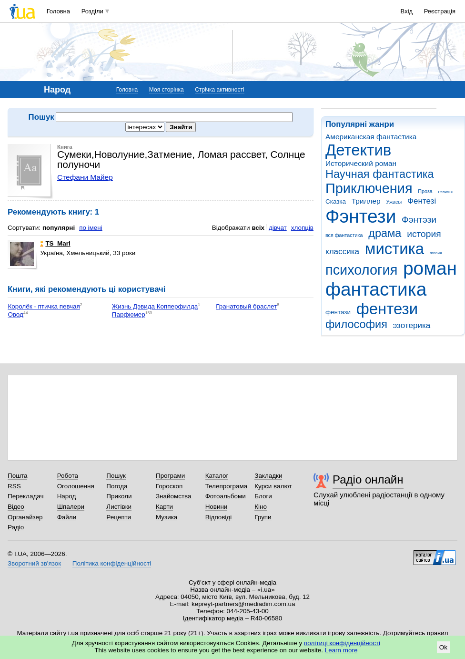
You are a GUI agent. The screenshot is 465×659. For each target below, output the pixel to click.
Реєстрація (439, 11)
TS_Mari (55, 243)
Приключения (369, 188)
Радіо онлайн (368, 479)
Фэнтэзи (419, 220)
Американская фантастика (370, 137)
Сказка (335, 201)
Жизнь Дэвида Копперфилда (155, 306)
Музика (166, 517)
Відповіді (218, 517)
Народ (66, 496)
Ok (443, 647)
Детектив (358, 150)
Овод (15, 315)
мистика (394, 248)
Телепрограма (226, 486)
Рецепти (118, 517)
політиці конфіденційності (342, 643)
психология (361, 270)
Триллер (366, 201)
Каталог (217, 475)
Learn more (341, 650)
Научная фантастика (379, 174)
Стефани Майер (85, 177)
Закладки (268, 475)
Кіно (260, 506)
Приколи (118, 496)
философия (356, 324)
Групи (262, 517)
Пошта (17, 475)
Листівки (118, 506)
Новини (216, 506)
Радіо (16, 527)
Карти (164, 506)
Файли (67, 517)
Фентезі (421, 201)
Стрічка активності (219, 89)
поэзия (436, 253)
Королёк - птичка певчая (44, 306)
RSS (14, 486)
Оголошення (75, 486)
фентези (387, 309)
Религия (445, 192)
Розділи (92, 11)
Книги (19, 289)
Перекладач (25, 496)
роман (430, 268)
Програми (170, 475)
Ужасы (394, 202)
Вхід (407, 11)
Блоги (263, 496)
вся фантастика (344, 235)
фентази (338, 312)
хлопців (302, 227)
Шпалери (70, 506)
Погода (116, 486)
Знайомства (174, 496)
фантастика (375, 289)
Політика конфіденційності (111, 563)
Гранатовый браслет (246, 306)
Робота (67, 475)
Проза (425, 191)
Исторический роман (360, 163)
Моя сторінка (166, 89)
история (424, 234)
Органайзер (25, 517)
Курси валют (273, 486)
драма (384, 233)
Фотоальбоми (225, 496)
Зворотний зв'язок (34, 563)
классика (342, 251)
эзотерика (412, 325)
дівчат (278, 227)
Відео (16, 506)
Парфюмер (128, 315)
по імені (90, 227)
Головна (58, 11)
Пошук (116, 475)
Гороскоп (169, 486)
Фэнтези (360, 216)
